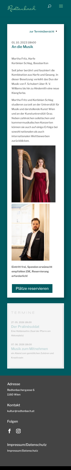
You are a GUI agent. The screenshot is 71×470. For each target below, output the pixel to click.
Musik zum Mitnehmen (29, 349)
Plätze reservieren (32, 288)
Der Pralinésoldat (25, 327)
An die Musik (22, 47)
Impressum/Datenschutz (22, 450)
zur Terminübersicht (42, 31)
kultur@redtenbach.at (20, 411)
